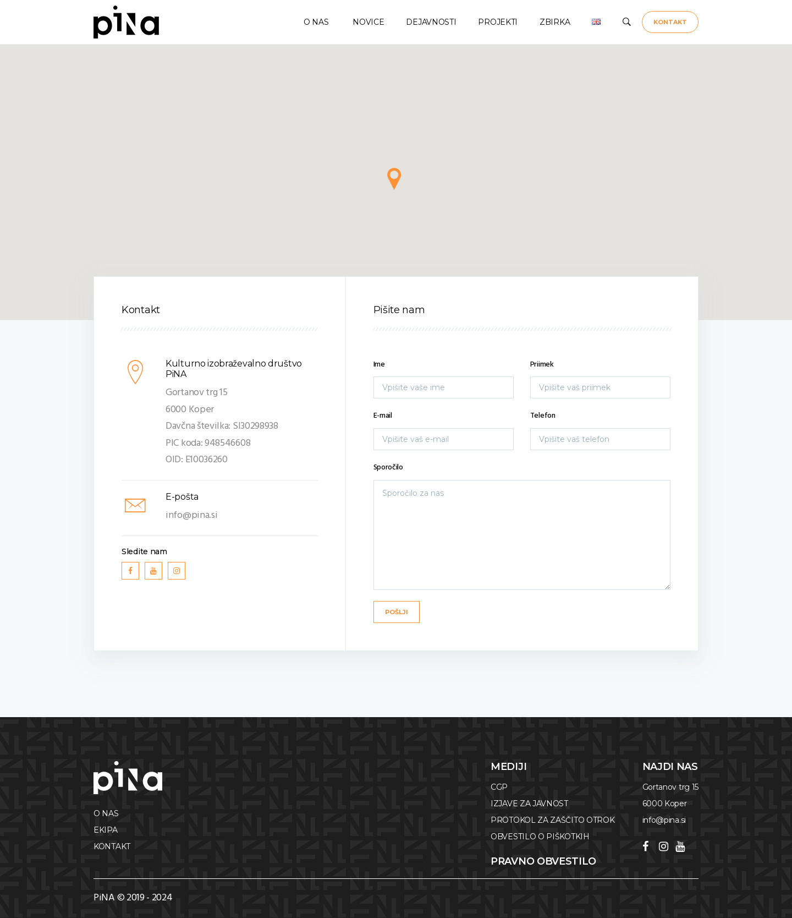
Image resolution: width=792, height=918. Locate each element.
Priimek (542, 364)
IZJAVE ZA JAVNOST (529, 803)
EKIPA (106, 830)
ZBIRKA (555, 22)
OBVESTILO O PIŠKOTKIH (540, 837)
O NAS (314, 22)
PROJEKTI (498, 22)
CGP (499, 787)
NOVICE (367, 22)
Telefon (543, 415)
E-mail (382, 415)
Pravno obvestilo (543, 861)
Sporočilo (388, 467)
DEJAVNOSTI (431, 22)
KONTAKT (670, 22)
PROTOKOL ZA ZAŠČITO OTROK (553, 820)
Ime (379, 364)
